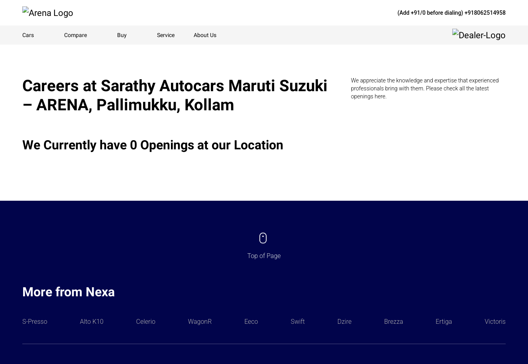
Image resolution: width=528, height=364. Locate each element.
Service (166, 35)
